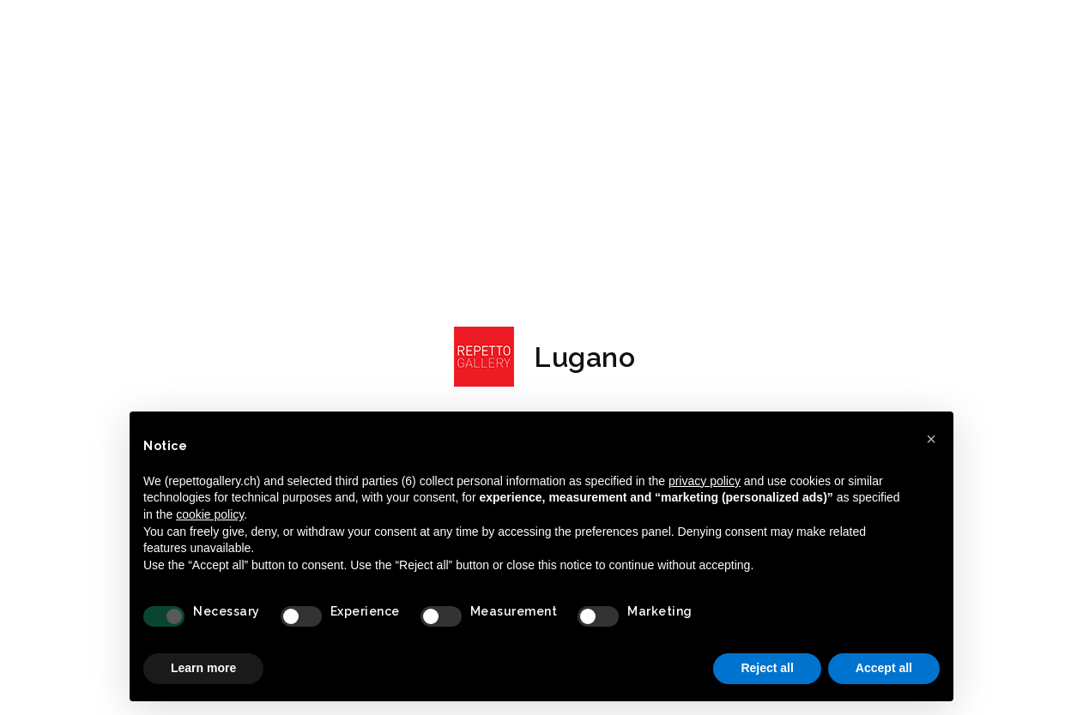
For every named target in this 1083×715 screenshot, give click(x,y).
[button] (931, 439)
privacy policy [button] (705, 481)
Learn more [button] (203, 668)
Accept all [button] (884, 668)
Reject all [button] (767, 668)
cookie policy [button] (210, 514)
